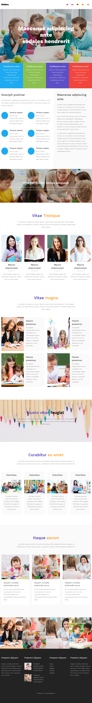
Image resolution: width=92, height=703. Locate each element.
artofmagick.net (50, 693)
